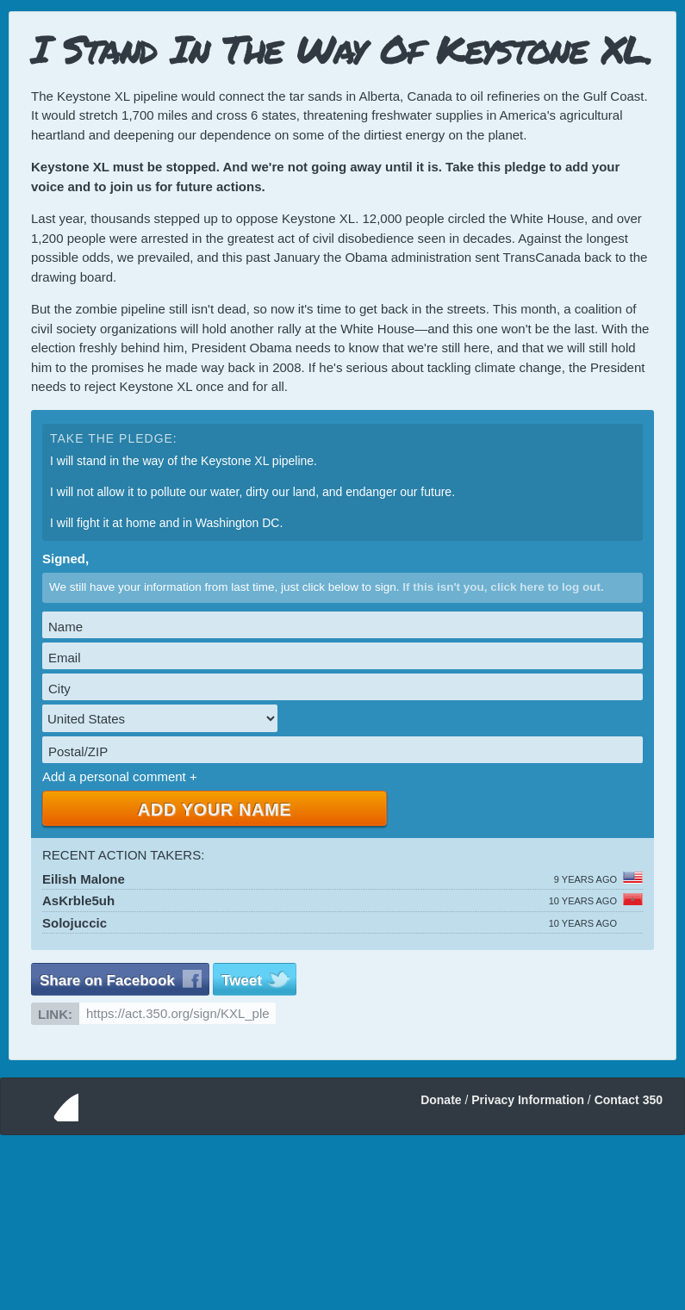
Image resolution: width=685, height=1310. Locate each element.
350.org (46, 1106)
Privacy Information (527, 1100)
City (59, 688)
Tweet (241, 980)
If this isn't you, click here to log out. (502, 586)
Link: (55, 1014)
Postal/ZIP (78, 751)
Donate (440, 1100)
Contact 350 (629, 1100)
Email (64, 657)
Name (65, 626)
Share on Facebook (107, 980)
